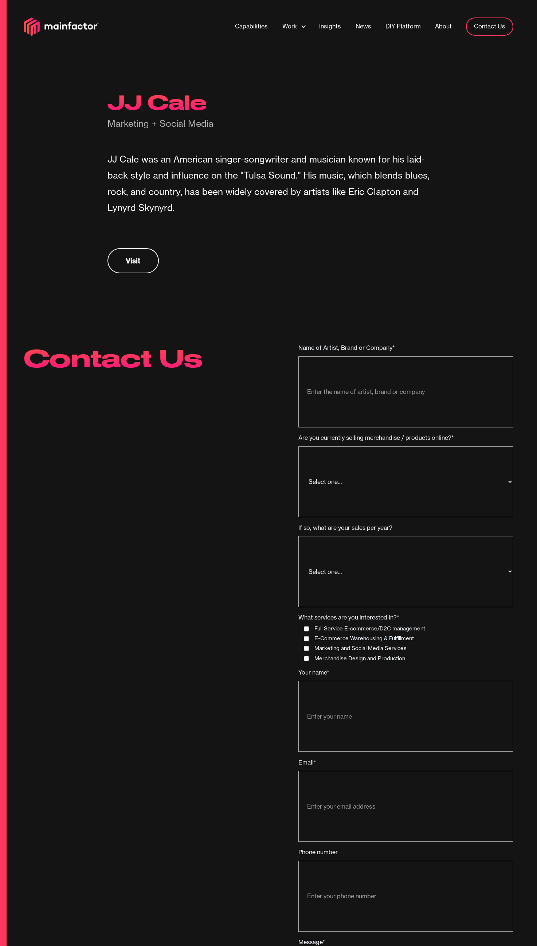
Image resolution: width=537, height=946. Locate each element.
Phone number (318, 852)
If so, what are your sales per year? (345, 527)
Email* (307, 762)
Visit (133, 260)
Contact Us (489, 26)
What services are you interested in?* (348, 617)
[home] (61, 26)
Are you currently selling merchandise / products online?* (376, 437)
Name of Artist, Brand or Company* (346, 347)
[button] (294, 26)
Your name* (313, 672)
